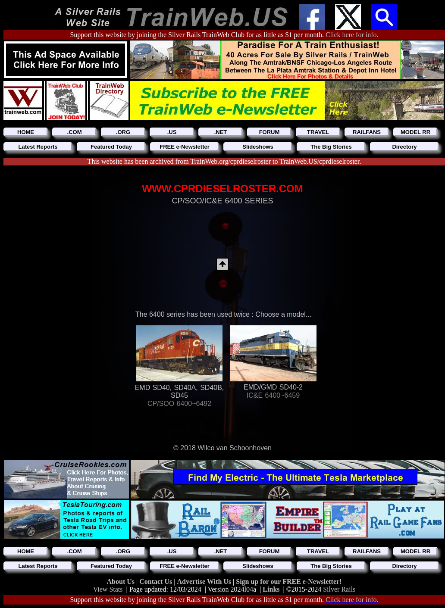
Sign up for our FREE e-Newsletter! (289, 581)
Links (271, 589)
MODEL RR (415, 132)
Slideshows (257, 146)
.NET (220, 132)
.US (172, 132)
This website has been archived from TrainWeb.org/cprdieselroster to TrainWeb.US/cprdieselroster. (224, 161)
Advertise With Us (205, 581)
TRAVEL (318, 132)
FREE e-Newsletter (185, 146)
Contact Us (156, 581)
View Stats (108, 589)
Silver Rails (339, 589)
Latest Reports (37, 146)
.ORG (123, 132)
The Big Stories (330, 146)
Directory (404, 146)
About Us (121, 581)
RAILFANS (367, 132)
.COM (74, 132)
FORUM (269, 132)
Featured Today (111, 146)
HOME (25, 132)
